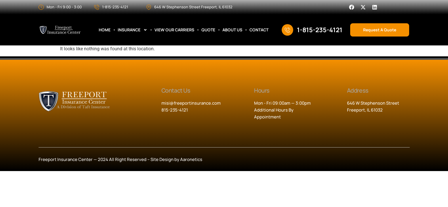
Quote (208, 30)
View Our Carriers (174, 30)
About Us (232, 30)
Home (104, 30)
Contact (258, 30)
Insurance (132, 30)
